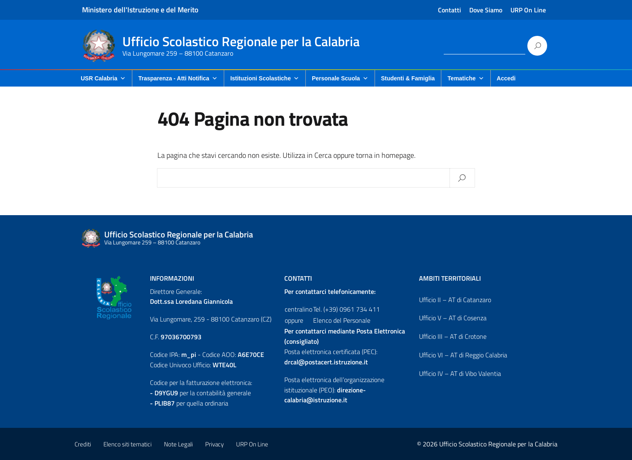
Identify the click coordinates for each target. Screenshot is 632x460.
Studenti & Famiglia (408, 78)
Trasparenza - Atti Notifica (178, 78)
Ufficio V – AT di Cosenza (453, 318)
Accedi (506, 78)
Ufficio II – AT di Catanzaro (455, 300)
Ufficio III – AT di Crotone (453, 336)
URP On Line (528, 10)
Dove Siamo (485, 10)
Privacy (214, 444)
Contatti (449, 10)
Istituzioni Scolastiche (264, 78)
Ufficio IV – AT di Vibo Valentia (460, 373)
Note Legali (178, 444)
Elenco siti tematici (127, 444)
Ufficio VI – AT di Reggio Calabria (463, 355)
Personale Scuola (340, 78)
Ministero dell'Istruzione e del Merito (140, 9)
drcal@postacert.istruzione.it (326, 362)
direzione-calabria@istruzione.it (325, 395)
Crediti (83, 444)
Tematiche (465, 78)
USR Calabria (103, 78)
